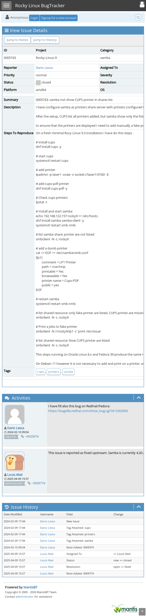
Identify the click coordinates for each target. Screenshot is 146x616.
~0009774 (38, 483)
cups (40, 372)
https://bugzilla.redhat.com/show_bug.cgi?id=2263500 (88, 411)
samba (68, 372)
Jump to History (45, 40)
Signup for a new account (58, 18)
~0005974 (32, 436)
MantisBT (30, 587)
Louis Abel (14, 474)
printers (53, 372)
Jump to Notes (17, 40)
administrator (25, 596)
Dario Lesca (44, 67)
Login (34, 18)
